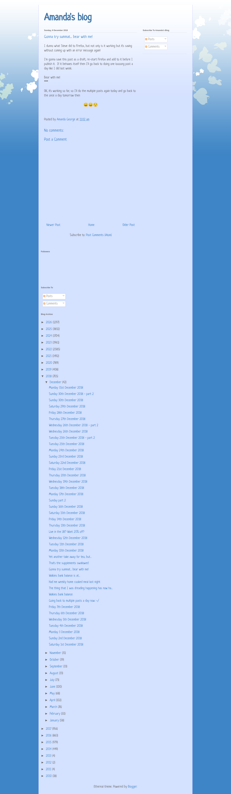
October (55, 660)
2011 (49, 769)
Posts (149, 39)
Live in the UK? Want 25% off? (66, 532)
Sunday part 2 (57, 500)
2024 (49, 336)
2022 (49, 349)
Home (91, 225)
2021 (49, 356)
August (54, 673)
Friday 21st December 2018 (65, 469)
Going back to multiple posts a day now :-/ (74, 601)
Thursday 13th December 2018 (67, 525)
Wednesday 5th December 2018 (67, 619)
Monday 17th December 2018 (66, 494)
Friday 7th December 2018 (64, 607)
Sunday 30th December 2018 (66, 400)
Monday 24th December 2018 (66, 450)
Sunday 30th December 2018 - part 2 (71, 394)
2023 (49, 342)
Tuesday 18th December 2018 (66, 488)
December (56, 382)
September (56, 666)
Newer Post (53, 225)
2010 (49, 776)
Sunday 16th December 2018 (66, 507)
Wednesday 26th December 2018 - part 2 (73, 425)
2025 (49, 329)
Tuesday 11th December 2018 (66, 544)
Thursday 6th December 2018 (66, 613)
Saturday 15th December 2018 (67, 513)
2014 (49, 749)
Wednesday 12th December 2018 (68, 538)
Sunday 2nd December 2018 (65, 638)
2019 (49, 369)
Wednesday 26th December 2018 (68, 431)
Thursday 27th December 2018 (67, 419)
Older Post (129, 225)
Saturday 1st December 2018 (66, 645)
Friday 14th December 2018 (65, 519)
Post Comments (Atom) (99, 235)
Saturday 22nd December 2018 (67, 463)
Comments (152, 47)
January (55, 720)
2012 (49, 762)
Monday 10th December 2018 (66, 551)
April (53, 700)
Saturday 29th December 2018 (67, 406)
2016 (49, 735)
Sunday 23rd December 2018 (66, 457)
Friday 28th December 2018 (65, 413)
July (52, 680)
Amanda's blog (68, 18)
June (53, 687)
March (54, 707)
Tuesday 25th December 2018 (66, 444)
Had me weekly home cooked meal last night (74, 582)
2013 (49, 756)
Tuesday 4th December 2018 (66, 626)
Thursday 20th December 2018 (67, 475)
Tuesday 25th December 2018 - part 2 (72, 438)
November (56, 653)
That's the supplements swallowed (69, 563)
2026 (49, 322)
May (53, 693)
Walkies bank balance (61, 594)
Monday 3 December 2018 (64, 632)
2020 (49, 363)
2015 (49, 742)
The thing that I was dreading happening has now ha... (81, 588)
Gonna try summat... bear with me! (69, 569)
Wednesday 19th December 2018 (68, 482)
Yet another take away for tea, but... (70, 557)
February (55, 714)
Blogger (132, 787)
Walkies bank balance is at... (64, 576)
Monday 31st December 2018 (66, 388)
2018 (49, 376)
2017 (49, 729)
